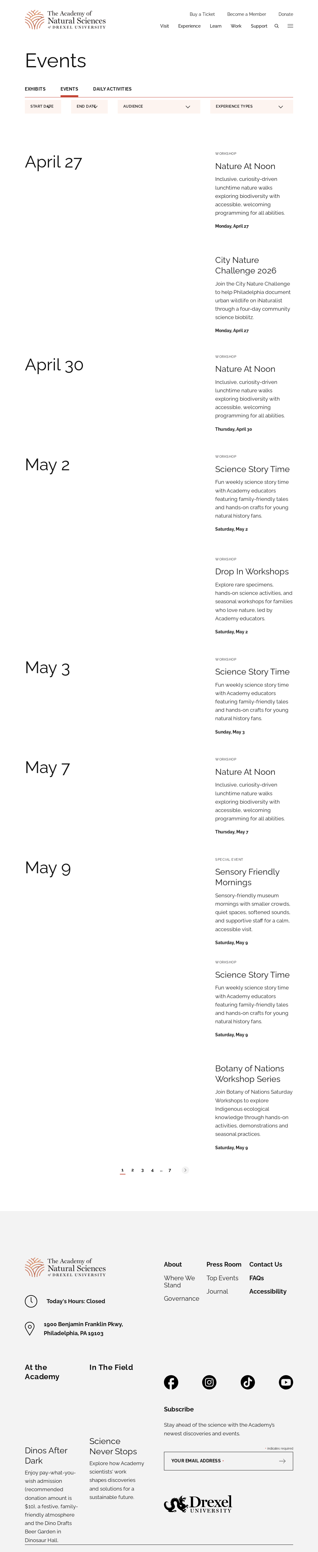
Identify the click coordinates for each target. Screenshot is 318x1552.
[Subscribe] (285, 1380)
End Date (87, 107)
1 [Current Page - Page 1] (122, 1089)
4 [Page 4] (152, 1089)
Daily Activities (112, 89)
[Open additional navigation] (290, 26)
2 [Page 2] (132, 1089)
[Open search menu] (277, 26)
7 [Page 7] (170, 1089)
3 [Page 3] (142, 1089)
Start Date (41, 107)
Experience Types (249, 106)
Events (69, 89)
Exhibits (35, 89)
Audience (157, 106)
